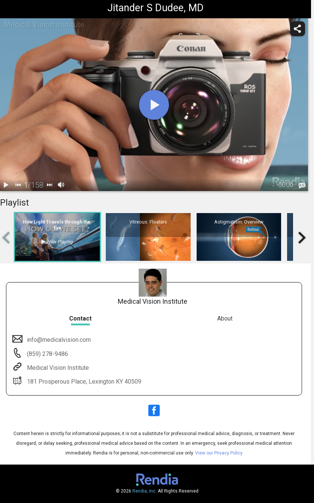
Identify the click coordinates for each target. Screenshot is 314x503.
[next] (49, 185)
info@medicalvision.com (58, 339)
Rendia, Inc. (144, 491)
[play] (154, 105)
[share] (297, 28)
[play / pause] (6, 185)
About (225, 318)
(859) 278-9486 (46, 353)
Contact (80, 318)
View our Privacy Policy (219, 453)
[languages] (302, 186)
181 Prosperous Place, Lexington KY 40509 (83, 381)
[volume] (61, 185)
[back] (18, 185)
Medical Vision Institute (57, 367)
